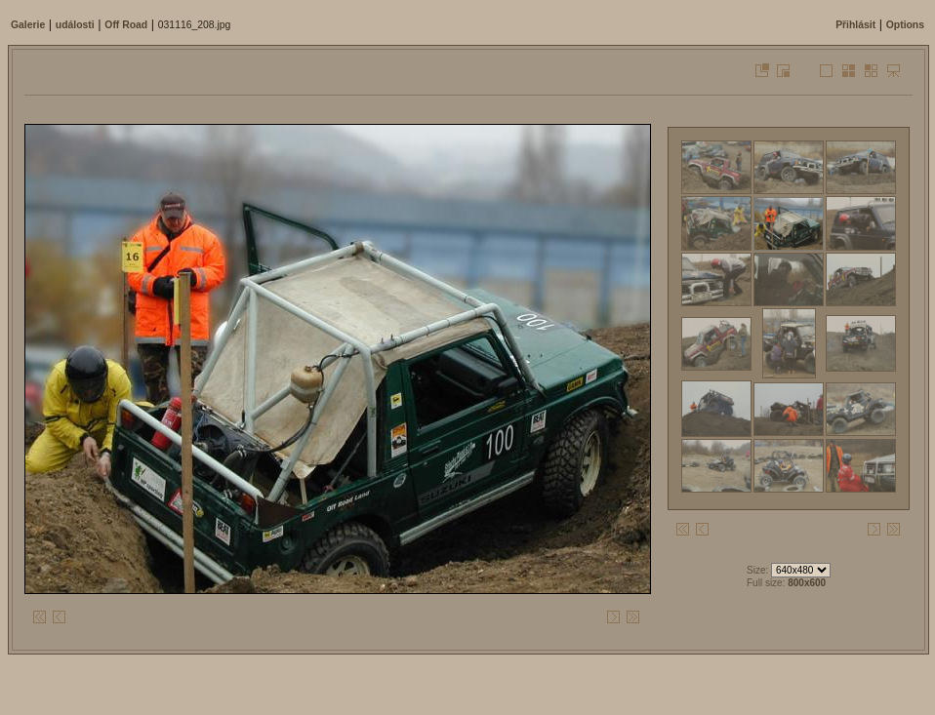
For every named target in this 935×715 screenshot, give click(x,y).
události (75, 25)
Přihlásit (855, 25)
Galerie (28, 25)
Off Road (125, 25)
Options (905, 25)
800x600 (807, 582)
